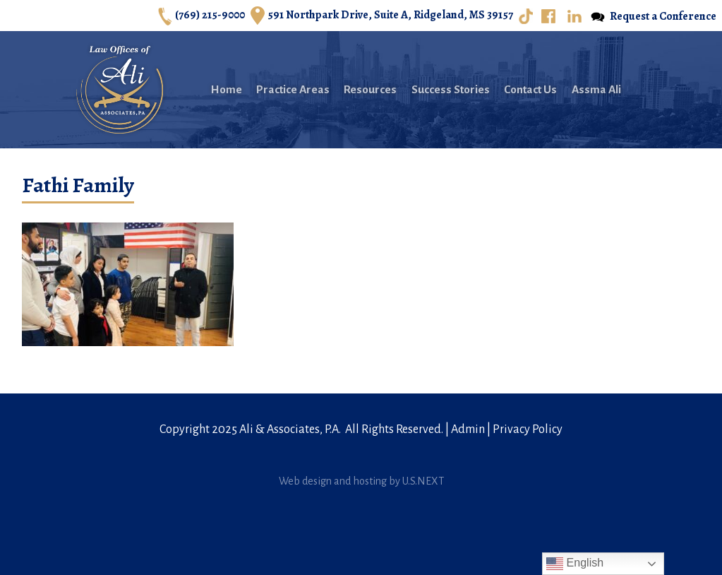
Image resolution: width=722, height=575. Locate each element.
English (574, 563)
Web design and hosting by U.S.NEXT (361, 481)
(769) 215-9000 (201, 16)
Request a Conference (653, 17)
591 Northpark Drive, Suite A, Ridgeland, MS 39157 (382, 15)
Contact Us (530, 89)
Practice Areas (293, 89)
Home (226, 89)
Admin (468, 429)
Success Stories (450, 89)
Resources (370, 89)
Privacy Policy (527, 429)
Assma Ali (596, 89)
